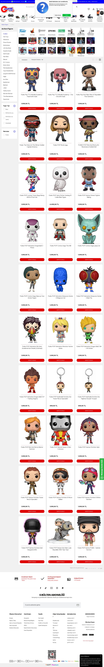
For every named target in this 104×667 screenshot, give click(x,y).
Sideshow (6, 39)
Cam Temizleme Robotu (11, 18)
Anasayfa (26, 618)
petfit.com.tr (70, 642)
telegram (24, 1)
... (96, 568)
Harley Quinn (7, 91)
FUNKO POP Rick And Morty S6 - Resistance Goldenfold (89, 146)
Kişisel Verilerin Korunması (30, 628)
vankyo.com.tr (70, 618)
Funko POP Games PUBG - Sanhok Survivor (89, 549)
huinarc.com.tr (70, 640)
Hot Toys (5, 37)
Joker (5, 88)
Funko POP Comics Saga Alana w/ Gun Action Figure (32, 297)
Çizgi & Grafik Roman (9, 73)
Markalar (9, 131)
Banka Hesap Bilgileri (29, 620)
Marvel (5, 59)
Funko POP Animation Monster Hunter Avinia (60, 347)
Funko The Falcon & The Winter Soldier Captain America (32, 146)
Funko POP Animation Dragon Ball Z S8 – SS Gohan (89, 347)
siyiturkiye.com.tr (71, 632)
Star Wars (6, 56)
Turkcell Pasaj (56, 637)
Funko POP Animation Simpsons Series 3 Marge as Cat (60, 297)
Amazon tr (55, 625)
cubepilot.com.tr (71, 630)
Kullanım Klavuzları (14, 628)
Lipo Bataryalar (70, 20)
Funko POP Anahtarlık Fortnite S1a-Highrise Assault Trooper (89, 398)
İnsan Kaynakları (28, 630)
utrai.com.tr (70, 620)
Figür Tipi (9, 106)
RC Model (52, 20)
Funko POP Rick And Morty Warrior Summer (32, 448)
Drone (36, 18)
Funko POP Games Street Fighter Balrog (89, 196)
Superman (6, 99)
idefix (54, 640)
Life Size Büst (7, 48)
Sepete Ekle (32, 108)
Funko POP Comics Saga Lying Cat (89, 246)
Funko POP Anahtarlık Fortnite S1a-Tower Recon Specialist (60, 398)
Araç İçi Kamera (88, 18)
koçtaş (54, 642)
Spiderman (6, 82)
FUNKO (5, 34)
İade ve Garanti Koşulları (15, 623)
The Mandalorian (8, 96)
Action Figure (64, 20)
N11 (53, 628)
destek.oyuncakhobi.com (82, 1)
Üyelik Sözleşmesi (42, 625)
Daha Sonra (58, 15)
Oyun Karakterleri (8, 71)
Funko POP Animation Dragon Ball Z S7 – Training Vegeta (32, 398)
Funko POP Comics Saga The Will (60, 246)
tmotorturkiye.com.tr (72, 635)
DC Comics (6, 62)
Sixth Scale (6, 54)
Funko (6, 135)
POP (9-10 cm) (8, 113)
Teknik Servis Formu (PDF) (29, 624)
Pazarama (55, 635)
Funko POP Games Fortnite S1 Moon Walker (60, 498)
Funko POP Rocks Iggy (60, 145)
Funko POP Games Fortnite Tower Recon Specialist (32, 498)
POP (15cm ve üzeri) (8, 118)
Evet (67, 15)
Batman (5, 85)
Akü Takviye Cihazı (79, 18)
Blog (89, 1)
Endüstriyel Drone (45, 18)
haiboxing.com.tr (71, 628)
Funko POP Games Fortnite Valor (89, 447)
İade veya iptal (13, 625)
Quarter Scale (7, 51)
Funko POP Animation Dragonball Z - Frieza (32, 246)
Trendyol (55, 623)
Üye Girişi (40, 620)
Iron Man (5, 79)
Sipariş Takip (12, 620)
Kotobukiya (6, 45)
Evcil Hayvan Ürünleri (27, 18)
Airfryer (19, 18)
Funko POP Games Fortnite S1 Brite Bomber (88, 498)
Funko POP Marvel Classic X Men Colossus (60, 448)
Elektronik (58, 21)
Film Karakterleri (7, 68)
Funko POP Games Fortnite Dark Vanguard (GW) (32, 549)
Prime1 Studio (7, 42)
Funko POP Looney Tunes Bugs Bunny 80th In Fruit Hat (32, 196)
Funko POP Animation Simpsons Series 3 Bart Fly (89, 297)
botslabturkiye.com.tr (72, 637)
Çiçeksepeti (56, 632)
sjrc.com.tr (69, 625)
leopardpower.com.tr (72, 623)
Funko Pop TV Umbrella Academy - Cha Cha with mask (60, 95)
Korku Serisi (6, 65)
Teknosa (55, 630)
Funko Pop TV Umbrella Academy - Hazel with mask (32, 95)
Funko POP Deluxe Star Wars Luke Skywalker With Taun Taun (60, 549)
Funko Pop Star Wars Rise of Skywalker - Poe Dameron (89, 95)
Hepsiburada (56, 620)
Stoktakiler (23, 60)
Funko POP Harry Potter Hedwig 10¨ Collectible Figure (60, 196)
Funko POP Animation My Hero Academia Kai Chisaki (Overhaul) (32, 347)
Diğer (4, 76)
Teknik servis (94, 1)
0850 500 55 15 (15, 1)
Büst (5, 109)
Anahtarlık (7, 123)
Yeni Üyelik (41, 618)
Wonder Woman (7, 93)
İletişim (11, 618)
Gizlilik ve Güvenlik (43, 623)
